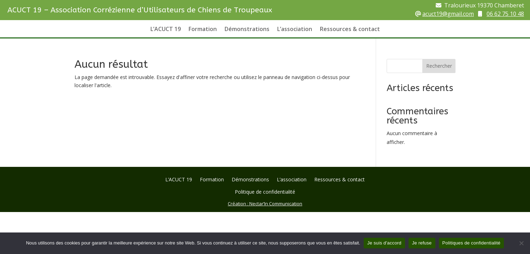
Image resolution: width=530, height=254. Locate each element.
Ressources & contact (350, 29)
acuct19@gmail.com (448, 14)
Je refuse (422, 243)
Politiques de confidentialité (471, 243)
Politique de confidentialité (265, 192)
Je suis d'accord (384, 243)
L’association (294, 29)
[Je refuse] (521, 243)
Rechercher (439, 65)
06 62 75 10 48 (505, 14)
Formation (203, 29)
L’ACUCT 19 (165, 29)
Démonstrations (247, 29)
